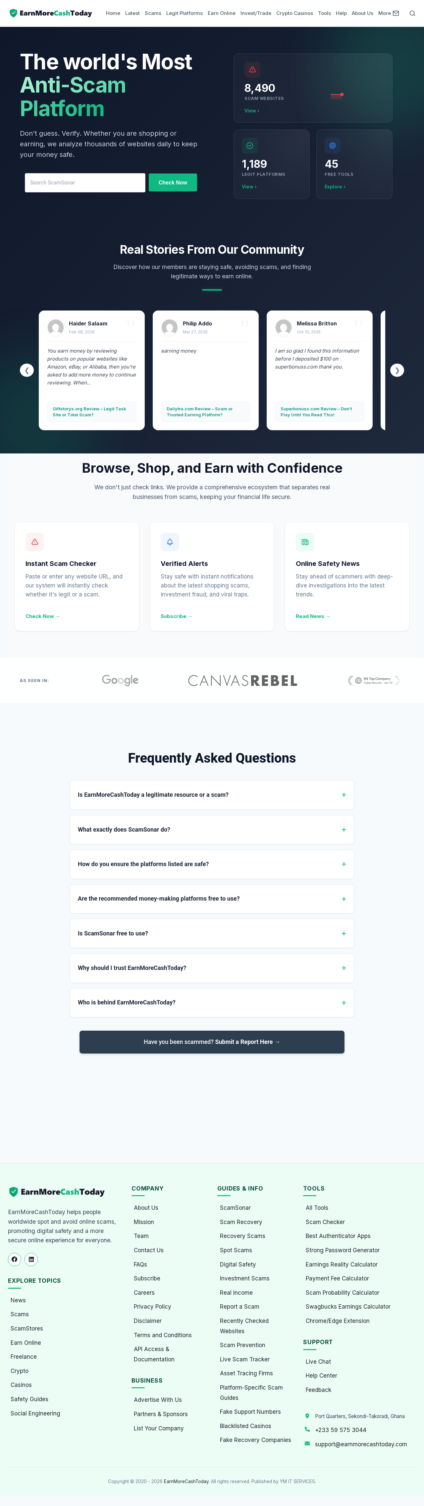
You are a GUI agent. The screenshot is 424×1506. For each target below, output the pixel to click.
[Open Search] (412, 13)
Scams (153, 13)
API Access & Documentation (154, 1354)
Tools (324, 13)
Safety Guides (29, 1399)
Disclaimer (148, 1321)
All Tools (317, 1207)
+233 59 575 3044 (340, 1430)
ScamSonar (235, 1207)
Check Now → (43, 616)
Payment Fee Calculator (337, 1278)
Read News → (313, 616)
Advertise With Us (158, 1400)
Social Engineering (35, 1413)
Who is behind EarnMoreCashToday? (127, 1002)
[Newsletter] (396, 13)
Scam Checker (325, 1222)
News (18, 1300)
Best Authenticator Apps (338, 1236)
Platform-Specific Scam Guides (251, 1392)
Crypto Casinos (294, 13)
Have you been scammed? (212, 1041)
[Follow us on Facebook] (14, 1259)
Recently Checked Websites (244, 1326)
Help (341, 13)
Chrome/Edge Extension (338, 1321)
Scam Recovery (241, 1222)
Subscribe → (177, 616)
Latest (132, 13)
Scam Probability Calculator (342, 1292)
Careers (144, 1292)
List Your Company (159, 1428)
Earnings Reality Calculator (342, 1264)
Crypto (19, 1371)
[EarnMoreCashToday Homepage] (60, 1192)
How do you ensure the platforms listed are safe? (143, 863)
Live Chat (318, 1361)
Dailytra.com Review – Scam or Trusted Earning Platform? (200, 411)
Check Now (173, 182)
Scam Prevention (242, 1345)
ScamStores (27, 1328)
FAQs (140, 1264)
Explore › (335, 186)
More (384, 13)
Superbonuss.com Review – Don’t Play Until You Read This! (316, 411)
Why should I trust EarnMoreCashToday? (132, 967)
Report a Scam (239, 1306)
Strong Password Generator (343, 1250)
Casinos (21, 1385)
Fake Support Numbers (250, 1411)
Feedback (318, 1390)
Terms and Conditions (163, 1335)
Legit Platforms (184, 13)
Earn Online (222, 13)
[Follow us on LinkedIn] (31, 1259)
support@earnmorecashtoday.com (361, 1444)
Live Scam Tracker (245, 1359)
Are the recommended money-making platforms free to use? (159, 898)
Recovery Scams (242, 1236)
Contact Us (149, 1250)
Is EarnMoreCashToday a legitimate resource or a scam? (153, 794)
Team (141, 1236)
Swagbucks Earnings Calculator (348, 1306)
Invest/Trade (255, 13)
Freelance (24, 1356)
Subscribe (147, 1278)
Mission (144, 1222)
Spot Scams (236, 1250)
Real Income (236, 1292)
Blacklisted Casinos (245, 1426)
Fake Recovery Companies (255, 1440)
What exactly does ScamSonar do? (124, 829)
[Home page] (51, 13)
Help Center (321, 1375)
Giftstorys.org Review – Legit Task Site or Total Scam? (89, 411)
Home (113, 13)
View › (251, 110)
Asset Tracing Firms (246, 1373)
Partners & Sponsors (161, 1414)
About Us (362, 13)
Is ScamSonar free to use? (113, 933)
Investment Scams (245, 1278)
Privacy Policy (152, 1306)
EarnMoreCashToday (186, 1481)
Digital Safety (238, 1264)
